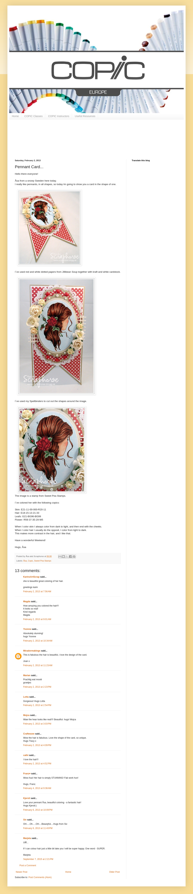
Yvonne (27, 629)
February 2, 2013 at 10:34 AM (37, 640)
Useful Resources (85, 116)
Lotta (26, 697)
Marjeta (27, 838)
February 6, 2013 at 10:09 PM (38, 810)
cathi (25, 755)
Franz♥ (26, 773)
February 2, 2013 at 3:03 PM (37, 723)
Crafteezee (29, 733)
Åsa (25, 561)
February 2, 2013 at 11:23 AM (37, 665)
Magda (26, 601)
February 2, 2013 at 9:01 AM (37, 619)
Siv (25, 819)
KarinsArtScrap (31, 577)
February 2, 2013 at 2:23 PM (37, 687)
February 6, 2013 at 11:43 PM (38, 828)
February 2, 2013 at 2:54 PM (37, 705)
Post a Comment (27, 865)
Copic (30, 561)
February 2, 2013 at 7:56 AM (37, 591)
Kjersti (26, 798)
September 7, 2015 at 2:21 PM (38, 859)
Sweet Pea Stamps (42, 561)
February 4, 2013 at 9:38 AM (37, 788)
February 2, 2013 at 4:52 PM (37, 763)
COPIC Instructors (58, 116)
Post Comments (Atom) (40, 877)
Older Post (114, 872)
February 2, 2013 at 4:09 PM (37, 745)
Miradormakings (31, 650)
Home (15, 116)
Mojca (26, 715)
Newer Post (21, 872)
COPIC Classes (33, 116)
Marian (26, 675)
